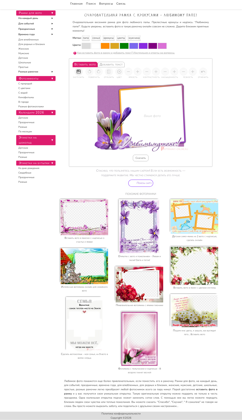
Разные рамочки (28, 71)
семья (96, 38)
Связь (121, 4)
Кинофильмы (26, 97)
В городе (23, 102)
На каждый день (28, 18)
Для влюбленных (28, 39)
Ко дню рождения (28, 168)
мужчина (134, 38)
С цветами (24, 88)
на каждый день (206, 381)
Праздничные (26, 29)
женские (174, 385)
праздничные (89, 385)
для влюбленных (127, 385)
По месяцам (25, 131)
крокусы (109, 38)
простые (69, 389)
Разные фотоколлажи (31, 106)
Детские (23, 58)
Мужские (23, 53)
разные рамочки (86, 389)
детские (198, 385)
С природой (25, 83)
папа (86, 38)
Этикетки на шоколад (28, 140)
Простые (23, 67)
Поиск (91, 4)
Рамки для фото (185, 381)
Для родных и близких (31, 44)
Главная (76, 4)
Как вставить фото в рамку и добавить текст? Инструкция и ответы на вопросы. (126, 53)
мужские (186, 385)
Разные (22, 127)
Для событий (26, 23)
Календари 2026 (31, 112)
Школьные (24, 62)
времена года (107, 385)
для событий (72, 385)
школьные (210, 385)
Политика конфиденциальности (121, 413)
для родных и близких (153, 385)
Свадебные (24, 172)
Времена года (26, 34)
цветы (121, 38)
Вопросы (106, 4)
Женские (23, 48)
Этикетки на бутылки (34, 163)
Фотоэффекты (29, 78)
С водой (23, 92)
